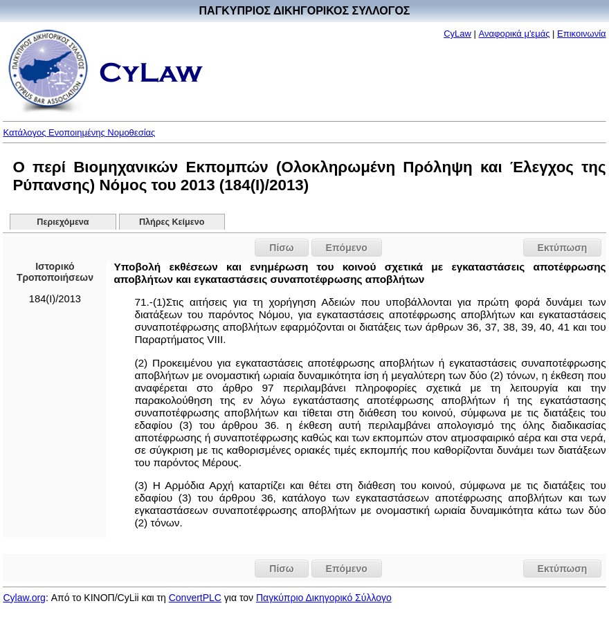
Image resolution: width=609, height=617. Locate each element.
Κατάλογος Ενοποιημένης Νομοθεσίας (79, 132)
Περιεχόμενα (63, 222)
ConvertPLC (195, 597)
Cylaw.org (24, 597)
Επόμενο (346, 247)
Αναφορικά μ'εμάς (514, 33)
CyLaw (457, 33)
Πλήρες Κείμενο (172, 222)
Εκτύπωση (563, 247)
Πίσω (281, 247)
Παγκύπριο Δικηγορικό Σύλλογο (324, 597)
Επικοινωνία (581, 33)
